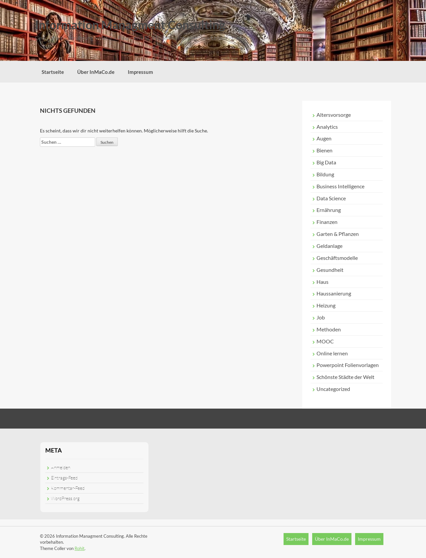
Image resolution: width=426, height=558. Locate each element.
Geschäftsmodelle (337, 258)
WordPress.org (65, 498)
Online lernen (332, 353)
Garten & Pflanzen (338, 234)
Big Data (326, 162)
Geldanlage (329, 246)
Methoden (329, 329)
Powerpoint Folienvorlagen (348, 365)
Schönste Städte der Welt (345, 377)
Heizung (326, 305)
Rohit (80, 548)
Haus (322, 282)
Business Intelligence (340, 186)
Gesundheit (330, 270)
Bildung (325, 174)
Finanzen (327, 222)
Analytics (327, 126)
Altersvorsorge (334, 114)
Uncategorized (333, 389)
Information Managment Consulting (130, 24)
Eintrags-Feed (64, 477)
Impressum (140, 72)
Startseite (53, 72)
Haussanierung (334, 293)
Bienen (324, 150)
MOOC (325, 341)
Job (321, 317)
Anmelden (60, 467)
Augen (324, 138)
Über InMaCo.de (95, 72)
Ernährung (329, 210)
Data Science (331, 198)
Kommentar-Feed (68, 488)
